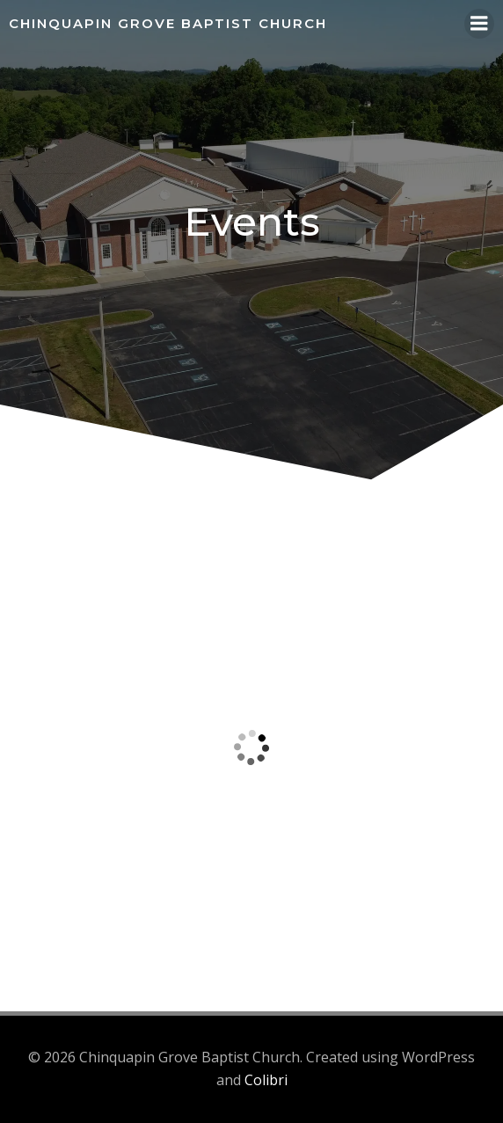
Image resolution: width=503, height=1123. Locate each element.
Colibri (266, 1080)
